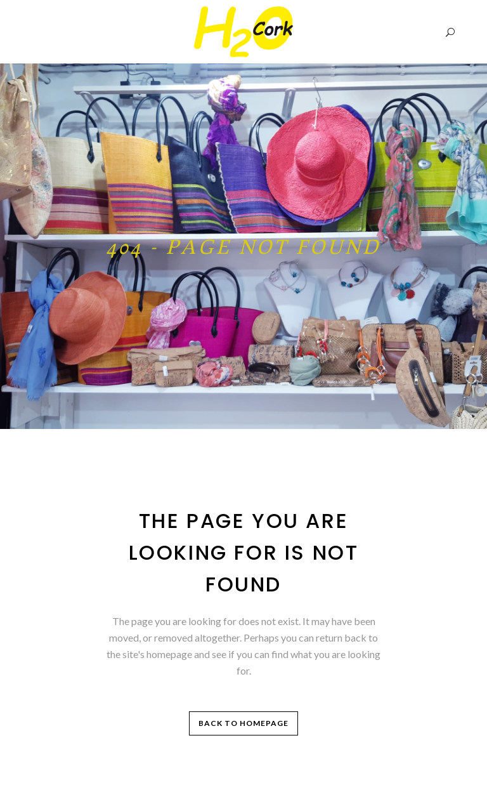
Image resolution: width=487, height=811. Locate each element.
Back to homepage (243, 723)
